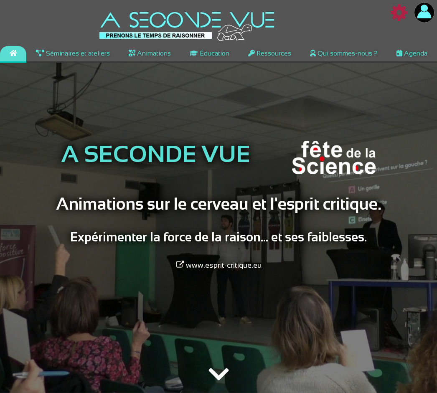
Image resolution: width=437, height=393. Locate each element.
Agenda (411, 53)
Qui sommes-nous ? (344, 53)
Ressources (269, 53)
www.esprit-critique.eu (219, 265)
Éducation (209, 53)
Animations (150, 53)
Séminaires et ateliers (73, 53)
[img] (218, 375)
